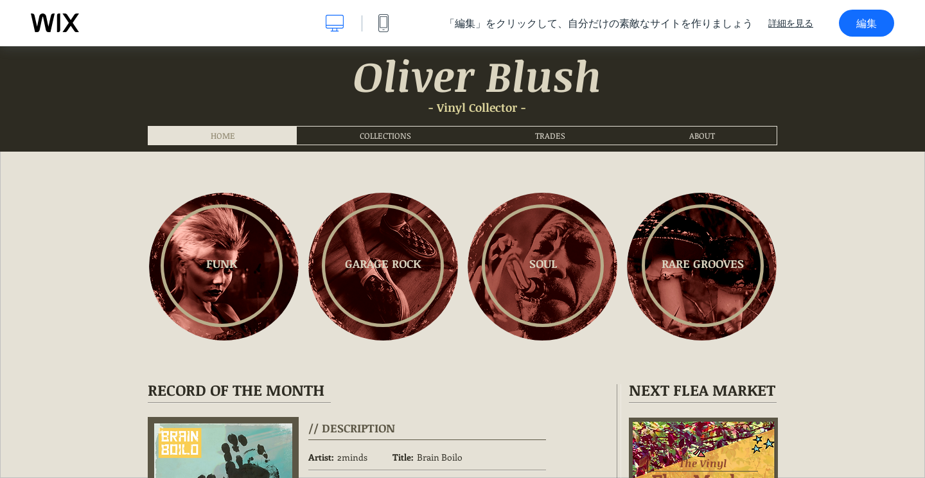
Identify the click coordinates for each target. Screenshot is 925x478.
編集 (866, 23)
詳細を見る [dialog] (790, 23)
